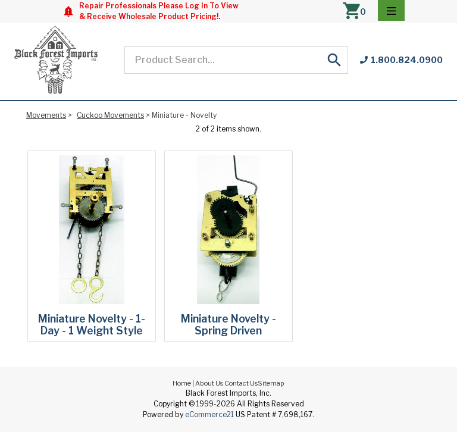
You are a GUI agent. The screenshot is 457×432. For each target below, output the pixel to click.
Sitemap (271, 383)
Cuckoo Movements (110, 115)
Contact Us (241, 383)
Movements (46, 115)
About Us (209, 383)
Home (182, 383)
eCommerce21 (209, 414)
